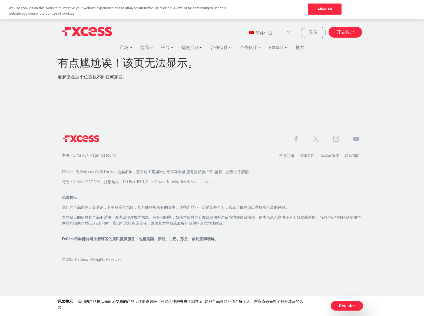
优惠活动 (192, 48)
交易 (146, 48)
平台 (167, 48)
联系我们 (352, 156)
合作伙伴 (221, 48)
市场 (126, 48)
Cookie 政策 (329, 156)
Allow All (325, 9)
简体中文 (261, 33)
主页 (65, 156)
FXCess (278, 48)
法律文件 (306, 156)
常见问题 (286, 156)
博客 (300, 48)
